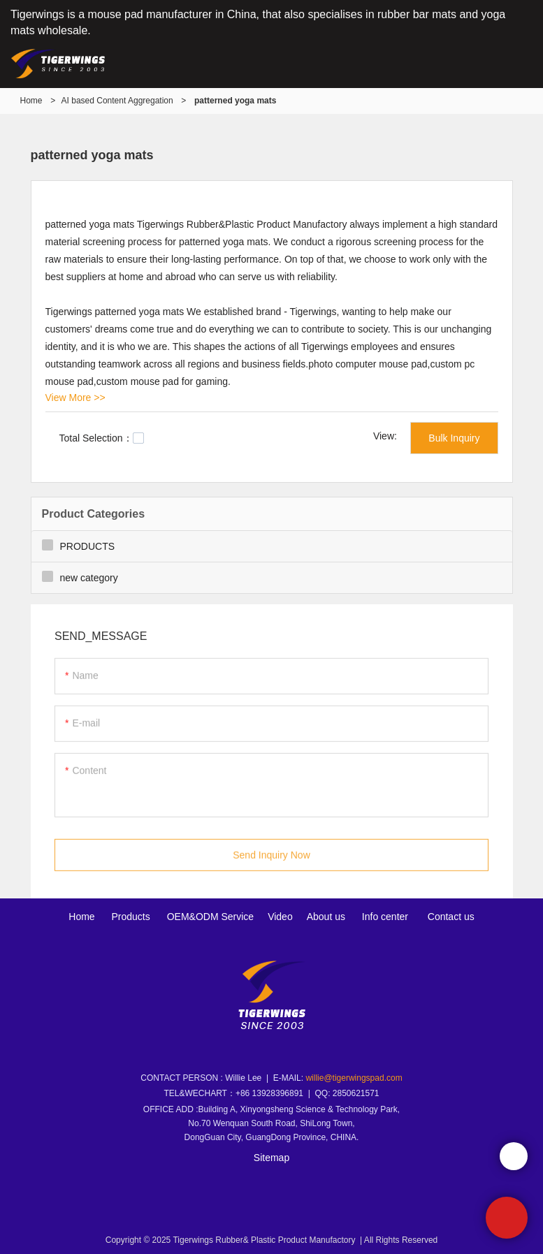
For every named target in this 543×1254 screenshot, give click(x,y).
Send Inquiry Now (271, 859)
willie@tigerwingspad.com (353, 1078)
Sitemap (271, 1157)
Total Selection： (101, 438)
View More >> (75, 397)
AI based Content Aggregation (117, 100)
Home (31, 100)
